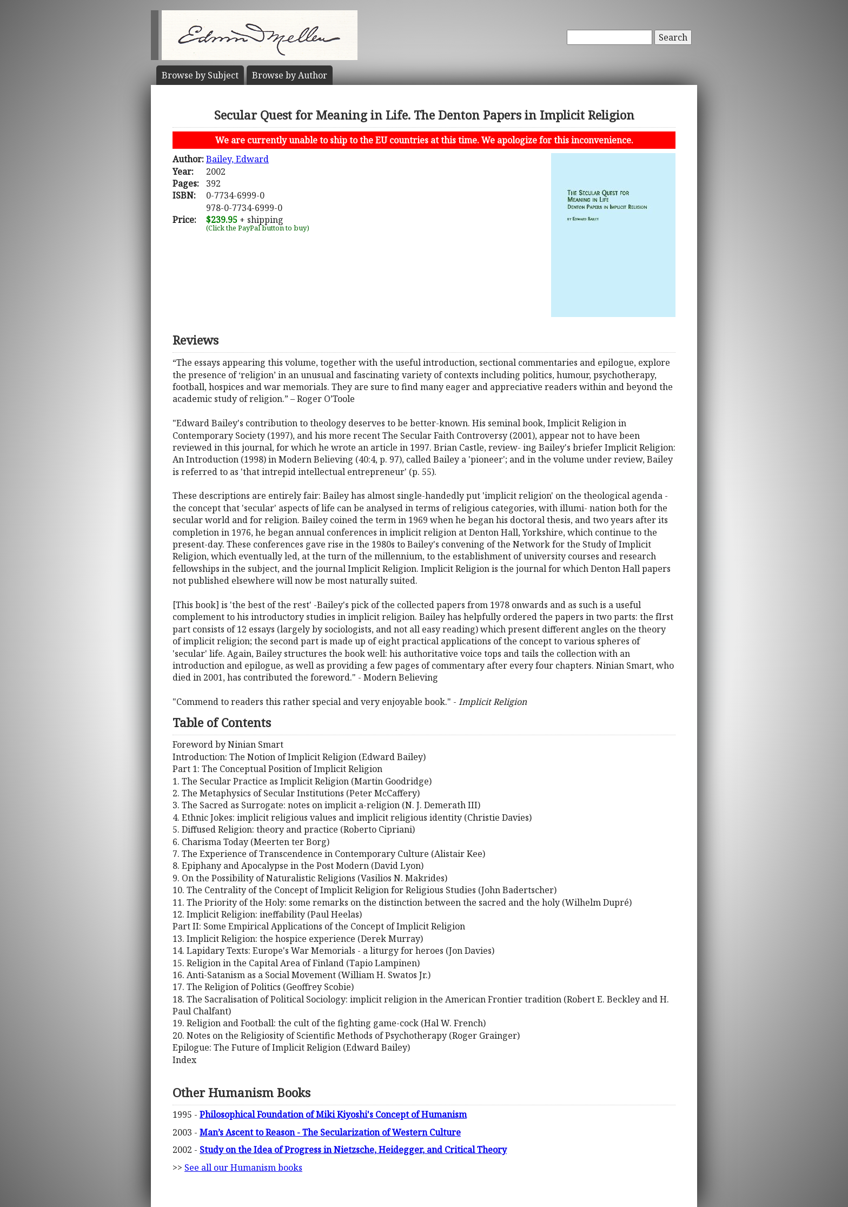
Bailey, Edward (237, 159)
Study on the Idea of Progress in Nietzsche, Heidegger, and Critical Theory (353, 1150)
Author (289, 75)
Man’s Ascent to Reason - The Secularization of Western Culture (330, 1132)
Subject (200, 75)
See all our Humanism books (243, 1167)
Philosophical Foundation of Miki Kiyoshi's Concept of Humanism (333, 1114)
